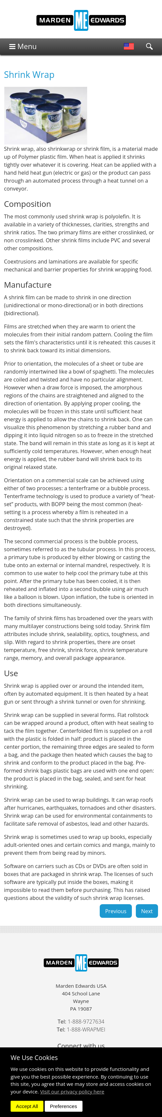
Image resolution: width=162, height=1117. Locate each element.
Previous (115, 911)
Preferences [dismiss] (63, 1106)
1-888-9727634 (86, 1021)
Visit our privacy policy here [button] (72, 1091)
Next (147, 911)
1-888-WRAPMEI (86, 1029)
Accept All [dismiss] (27, 1106)
